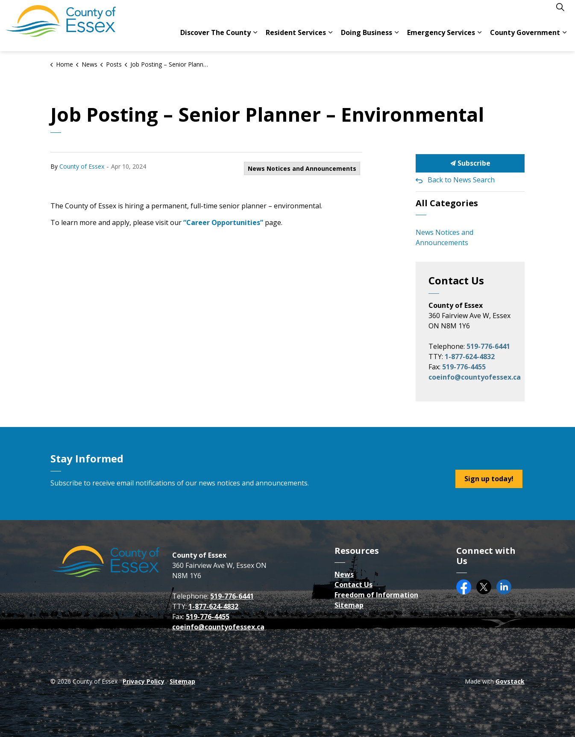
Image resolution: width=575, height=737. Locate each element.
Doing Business (366, 38)
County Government (525, 38)
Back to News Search (461, 179)
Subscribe (470, 163)
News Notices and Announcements (302, 168)
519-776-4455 (464, 366)
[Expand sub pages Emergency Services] (479, 38)
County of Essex (81, 166)
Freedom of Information (376, 595)
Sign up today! (489, 479)
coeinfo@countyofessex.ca (474, 377)
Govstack (510, 681)
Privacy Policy (143, 681)
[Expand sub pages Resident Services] (330, 38)
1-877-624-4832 (470, 356)
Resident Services (296, 38)
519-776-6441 (488, 346)
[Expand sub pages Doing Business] (396, 38)
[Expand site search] (560, 13)
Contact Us (353, 584)
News (344, 574)
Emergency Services (441, 38)
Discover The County (215, 38)
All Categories (447, 203)
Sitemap (349, 605)
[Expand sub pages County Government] (564, 38)
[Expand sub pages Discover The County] (255, 38)
